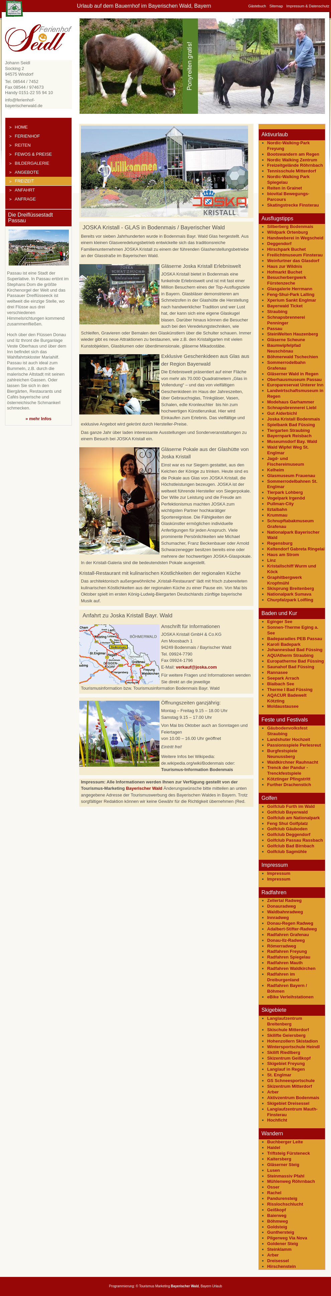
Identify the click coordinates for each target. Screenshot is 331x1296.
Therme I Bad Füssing (290, 689)
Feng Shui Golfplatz (287, 823)
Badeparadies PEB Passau (294, 638)
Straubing (277, 311)
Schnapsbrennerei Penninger (286, 320)
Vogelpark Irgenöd (286, 498)
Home (21, 127)
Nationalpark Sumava (289, 594)
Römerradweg (281, 945)
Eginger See (279, 621)
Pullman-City (280, 503)
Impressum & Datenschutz (307, 6)
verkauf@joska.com (196, 667)
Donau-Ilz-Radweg (286, 940)
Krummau (277, 515)
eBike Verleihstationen (290, 996)
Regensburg (280, 543)
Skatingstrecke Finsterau (293, 205)
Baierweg (277, 1215)
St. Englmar (279, 1074)
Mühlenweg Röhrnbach (291, 1181)
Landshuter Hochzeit (288, 739)
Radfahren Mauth (285, 962)
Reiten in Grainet (284, 187)
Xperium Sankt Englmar (291, 300)
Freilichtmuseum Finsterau (295, 254)
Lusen (273, 1170)
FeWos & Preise (33, 154)
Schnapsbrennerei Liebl (291, 407)
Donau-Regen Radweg (290, 923)
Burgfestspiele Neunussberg (282, 753)
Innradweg (278, 917)
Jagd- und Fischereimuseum (285, 461)
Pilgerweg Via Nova (287, 1237)
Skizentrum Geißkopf (289, 1058)
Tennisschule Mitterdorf (291, 170)
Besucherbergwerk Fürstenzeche (286, 280)
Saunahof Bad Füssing (290, 666)
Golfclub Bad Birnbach (290, 845)
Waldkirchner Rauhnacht (292, 762)
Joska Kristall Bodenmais (293, 419)
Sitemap (276, 6)
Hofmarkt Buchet (284, 272)
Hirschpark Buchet (286, 249)
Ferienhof (27, 136)
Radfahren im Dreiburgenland (283, 977)
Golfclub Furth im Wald (291, 806)
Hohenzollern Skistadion (292, 1041)
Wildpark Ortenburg (287, 232)
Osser (273, 1187)
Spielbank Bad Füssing (291, 424)
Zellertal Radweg (284, 900)
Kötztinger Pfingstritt (288, 778)
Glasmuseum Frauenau (291, 475)
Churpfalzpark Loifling (290, 599)
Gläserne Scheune (286, 339)
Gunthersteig (280, 1232)
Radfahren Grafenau (288, 934)
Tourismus (146, 1286)
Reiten (23, 145)
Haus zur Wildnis (284, 266)
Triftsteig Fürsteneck (288, 1153)
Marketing (162, 1286)
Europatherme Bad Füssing (295, 661)
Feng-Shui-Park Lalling (291, 294)
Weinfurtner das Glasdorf (293, 260)
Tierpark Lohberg (285, 492)
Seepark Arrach (283, 678)
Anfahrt (25, 190)
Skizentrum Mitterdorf (289, 1086)
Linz (271, 560)
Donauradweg (281, 906)
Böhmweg (277, 1221)
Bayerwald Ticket (285, 305)
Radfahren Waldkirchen (291, 968)
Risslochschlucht (285, 1204)
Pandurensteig (282, 1198)
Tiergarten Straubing (288, 430)
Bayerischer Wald (144, 788)
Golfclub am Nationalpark (293, 817)
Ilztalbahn (277, 509)
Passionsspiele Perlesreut (294, 745)
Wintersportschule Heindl (293, 1046)
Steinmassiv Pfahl (285, 1175)
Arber (273, 1091)
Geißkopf (276, 1209)
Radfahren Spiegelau (288, 957)
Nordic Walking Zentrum (292, 159)
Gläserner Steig (283, 1164)
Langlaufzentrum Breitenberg (284, 1021)
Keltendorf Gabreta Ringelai (296, 548)
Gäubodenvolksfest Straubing (287, 731)
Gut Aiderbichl (282, 413)
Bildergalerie (32, 163)
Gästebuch (257, 6)
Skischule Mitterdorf (288, 1029)
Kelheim (275, 469)
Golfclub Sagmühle (287, 851)
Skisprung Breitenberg (290, 588)
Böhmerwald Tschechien (292, 356)
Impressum (278, 873)
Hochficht (277, 1120)
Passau (275, 328)
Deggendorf (279, 243)
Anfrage (25, 199)
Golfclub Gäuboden (287, 828)
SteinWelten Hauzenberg (292, 333)
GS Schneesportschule (291, 1080)
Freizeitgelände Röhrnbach (295, 165)
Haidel (273, 1147)
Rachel (274, 1192)
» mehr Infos (38, 418)
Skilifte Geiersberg (286, 1035)
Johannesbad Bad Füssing (294, 649)
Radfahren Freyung (287, 951)
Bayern (206, 1286)
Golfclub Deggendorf (288, 834)
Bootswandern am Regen (293, 154)
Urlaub (217, 1286)
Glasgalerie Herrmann (289, 288)
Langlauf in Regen (286, 1069)
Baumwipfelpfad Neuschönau (284, 348)
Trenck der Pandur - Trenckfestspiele (287, 770)
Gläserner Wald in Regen (292, 373)
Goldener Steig (282, 1243)
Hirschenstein (281, 1266)
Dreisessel (278, 1260)
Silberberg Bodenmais (290, 226)
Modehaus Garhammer (290, 401)
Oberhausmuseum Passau (294, 379)
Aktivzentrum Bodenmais (293, 1097)
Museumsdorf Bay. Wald (292, 441)
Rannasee (277, 672)
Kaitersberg (279, 1158)
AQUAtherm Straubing (290, 655)
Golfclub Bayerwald (287, 812)
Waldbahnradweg (285, 911)
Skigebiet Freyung (286, 1063)
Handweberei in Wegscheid (295, 237)
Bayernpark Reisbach (289, 435)
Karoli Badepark (284, 644)
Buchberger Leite (285, 1141)
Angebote (27, 172)
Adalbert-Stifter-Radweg (292, 928)
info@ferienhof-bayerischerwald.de (23, 102)
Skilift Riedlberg (283, 1052)
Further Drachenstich (289, 784)
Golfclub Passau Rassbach (295, 840)
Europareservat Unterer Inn (295, 384)
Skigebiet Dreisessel (288, 1103)
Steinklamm (279, 1249)
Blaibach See (280, 683)
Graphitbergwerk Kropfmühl (284, 580)
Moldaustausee (283, 706)
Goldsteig (277, 1226)
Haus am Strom (283, 554)
